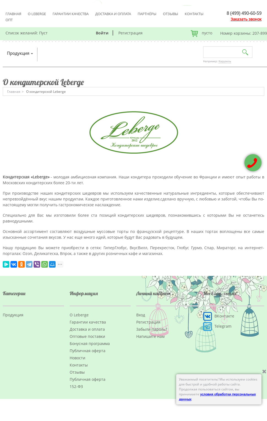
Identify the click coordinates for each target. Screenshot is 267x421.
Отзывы (170, 13)
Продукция (20, 53)
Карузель (225, 61)
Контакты (194, 13)
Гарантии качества (71, 13)
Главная (13, 13)
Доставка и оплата (113, 13)
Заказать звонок (246, 19)
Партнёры (147, 13)
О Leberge (37, 13)
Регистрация (130, 33)
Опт (9, 19)
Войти (102, 33)
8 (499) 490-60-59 (244, 13)
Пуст (43, 33)
